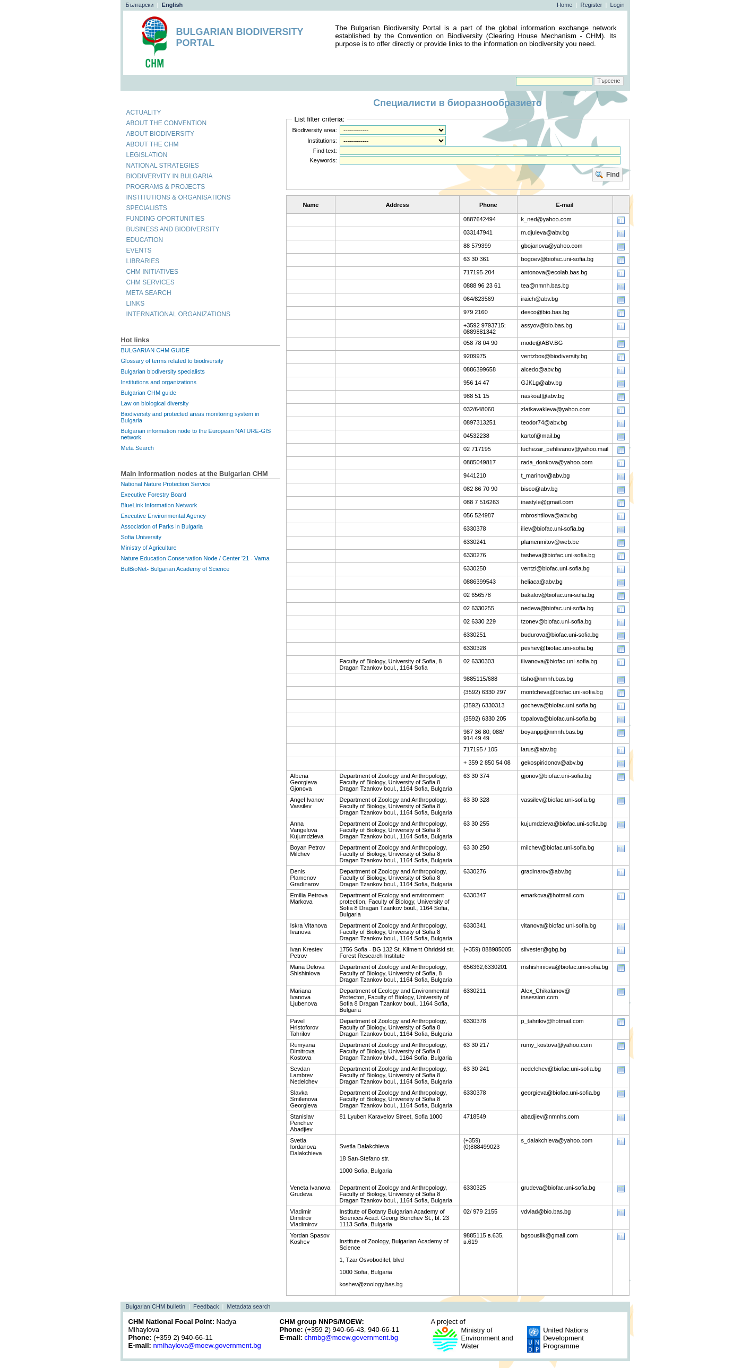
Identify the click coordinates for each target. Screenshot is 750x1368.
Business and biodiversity (173, 229)
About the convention (166, 123)
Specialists (146, 208)
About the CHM (152, 144)
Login (617, 5)
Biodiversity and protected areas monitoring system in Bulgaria (190, 417)
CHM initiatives (152, 271)
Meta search (148, 293)
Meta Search (137, 448)
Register (591, 5)
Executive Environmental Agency (163, 516)
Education (144, 240)
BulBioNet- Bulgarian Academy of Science (175, 569)
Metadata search (249, 1306)
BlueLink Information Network (159, 505)
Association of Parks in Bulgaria (162, 526)
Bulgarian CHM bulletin (156, 1306)
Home (564, 5)
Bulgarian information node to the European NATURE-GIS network (196, 434)
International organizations (178, 314)
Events (139, 250)
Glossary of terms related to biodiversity (172, 361)
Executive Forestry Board (154, 494)
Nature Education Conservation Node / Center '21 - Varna (195, 558)
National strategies (162, 165)
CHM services (150, 282)
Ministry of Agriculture (149, 547)
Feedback (206, 1306)
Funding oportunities (165, 218)
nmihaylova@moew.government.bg (207, 1345)
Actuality (143, 112)
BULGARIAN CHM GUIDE (155, 350)
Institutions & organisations (178, 197)
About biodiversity (160, 133)
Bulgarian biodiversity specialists (163, 371)
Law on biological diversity (155, 403)
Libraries (143, 261)
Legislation (147, 155)
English (172, 5)
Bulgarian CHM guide (149, 392)
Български (140, 5)
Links (135, 303)
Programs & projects (165, 187)
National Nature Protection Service (166, 484)
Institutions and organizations (158, 382)
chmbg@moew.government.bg (351, 1337)
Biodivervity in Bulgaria (169, 176)
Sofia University (141, 537)
